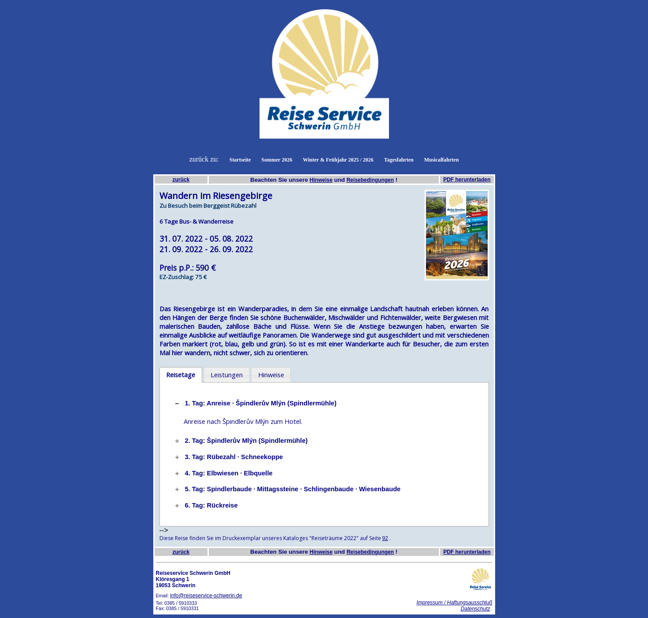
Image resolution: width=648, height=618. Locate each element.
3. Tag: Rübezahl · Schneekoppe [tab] (228, 456)
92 (385, 538)
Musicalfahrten (441, 160)
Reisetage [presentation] (180, 374)
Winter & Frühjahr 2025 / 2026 (338, 160)
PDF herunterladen (466, 180)
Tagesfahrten (399, 160)
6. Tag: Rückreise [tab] (205, 505)
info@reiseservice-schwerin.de (206, 595)
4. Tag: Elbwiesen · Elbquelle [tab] (223, 473)
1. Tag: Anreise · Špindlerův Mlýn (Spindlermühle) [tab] (255, 403)
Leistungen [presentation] (227, 374)
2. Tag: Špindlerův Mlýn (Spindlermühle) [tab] (240, 440)
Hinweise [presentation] (271, 374)
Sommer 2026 (276, 160)
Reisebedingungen (370, 180)
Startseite (240, 160)
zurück (180, 180)
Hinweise (321, 180)
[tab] (180, 375)
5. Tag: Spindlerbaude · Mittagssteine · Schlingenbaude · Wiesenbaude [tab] (287, 489)
